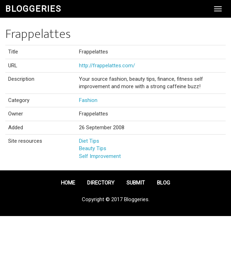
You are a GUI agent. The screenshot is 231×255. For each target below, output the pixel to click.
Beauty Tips (92, 148)
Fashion (88, 100)
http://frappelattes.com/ (107, 65)
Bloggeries (33, 9)
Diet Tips (89, 141)
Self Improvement (100, 156)
